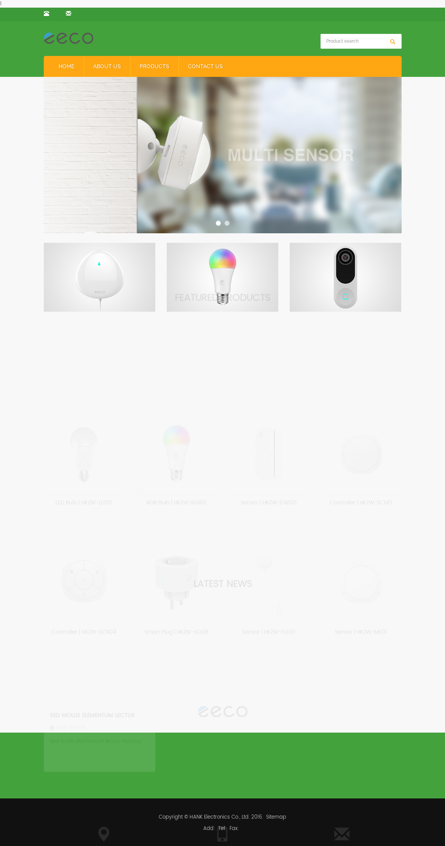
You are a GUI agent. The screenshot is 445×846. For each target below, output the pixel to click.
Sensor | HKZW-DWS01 (269, 501)
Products (154, 66)
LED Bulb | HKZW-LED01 (84, 501)
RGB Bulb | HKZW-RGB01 (176, 501)
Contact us (205, 66)
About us (107, 66)
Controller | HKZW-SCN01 (361, 501)
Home (67, 66)
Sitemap (276, 817)
